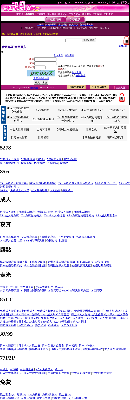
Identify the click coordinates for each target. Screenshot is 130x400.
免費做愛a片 (25, 325)
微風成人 (67, 190)
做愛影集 (26, 162)
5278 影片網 (54, 159)
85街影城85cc (117, 110)
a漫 (20, 240)
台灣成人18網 (63, 211)
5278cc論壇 (70, 159)
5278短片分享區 (9, 159)
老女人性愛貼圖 (19, 129)
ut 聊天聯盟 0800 (58, 290)
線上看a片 (65, 394)
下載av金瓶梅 (37, 261)
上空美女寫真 (66, 236)
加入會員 (58, 55)
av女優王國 (27, 286)
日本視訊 (71, 345)
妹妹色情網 (59, 398)
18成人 (4, 190)
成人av (59, 286)
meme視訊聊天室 (34, 240)
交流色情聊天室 (77, 398)
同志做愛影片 (8, 325)
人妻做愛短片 (69, 325)
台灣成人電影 (8, 211)
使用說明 (123, 46)
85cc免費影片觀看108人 (14, 183)
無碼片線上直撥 (38, 349)
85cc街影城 (42, 110)
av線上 (4, 286)
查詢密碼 (69, 55)
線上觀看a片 (7, 394)
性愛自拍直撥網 (91, 137)
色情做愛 (39, 162)
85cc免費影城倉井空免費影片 (75, 183)
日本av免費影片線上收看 (65, 349)
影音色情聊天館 (9, 398)
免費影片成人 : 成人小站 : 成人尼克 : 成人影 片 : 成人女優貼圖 (78, 318)
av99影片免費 (8, 240)
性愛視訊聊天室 (81, 265)
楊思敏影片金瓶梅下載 (13, 261)
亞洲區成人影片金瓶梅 (61, 261)
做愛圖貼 (52, 162)
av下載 (14, 286)
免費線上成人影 (19, 190)
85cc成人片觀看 (67, 110)
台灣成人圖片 (26, 211)
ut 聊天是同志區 (79, 290)
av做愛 (64, 162)
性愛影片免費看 (102, 265)
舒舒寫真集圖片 (9, 236)
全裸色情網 (28, 398)
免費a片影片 (49, 394)
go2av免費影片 (44, 286)
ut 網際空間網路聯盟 (33, 290)
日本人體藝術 (8, 345)
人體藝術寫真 (47, 236)
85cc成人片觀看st (106, 215)
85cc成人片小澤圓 (54, 215)
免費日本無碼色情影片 (13, 349)
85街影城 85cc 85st (43, 119)
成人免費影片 (39, 190)
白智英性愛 (43, 129)
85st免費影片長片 (31, 215)
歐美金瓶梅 (102, 261)
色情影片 (51, 240)
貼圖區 (63, 240)
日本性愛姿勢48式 (11, 265)
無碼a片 (21, 394)
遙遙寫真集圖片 (85, 236)
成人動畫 (55, 190)
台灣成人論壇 (81, 211)
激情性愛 (34, 88)
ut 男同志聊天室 (9, 290)
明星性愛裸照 (115, 137)
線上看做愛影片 (9, 162)
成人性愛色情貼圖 (35, 265)
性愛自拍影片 (19, 137)
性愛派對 (43, 137)
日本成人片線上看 (29, 345)
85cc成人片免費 (9, 215)
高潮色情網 (43, 398)
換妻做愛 (40, 325)
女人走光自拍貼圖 (115, 349)
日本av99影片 (87, 345)
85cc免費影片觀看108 (43, 183)
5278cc (41, 159)
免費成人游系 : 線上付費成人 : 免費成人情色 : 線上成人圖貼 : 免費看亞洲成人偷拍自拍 (52, 310)
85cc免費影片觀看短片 (80, 215)
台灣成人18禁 (45, 211)
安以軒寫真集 (29, 236)
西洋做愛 (53, 325)
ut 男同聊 (96, 290)
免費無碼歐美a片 (92, 349)
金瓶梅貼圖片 (85, 261)
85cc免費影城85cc (92, 110)
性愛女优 (91, 129)
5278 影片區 (28, 159)
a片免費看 (34, 394)
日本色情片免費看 (53, 345)
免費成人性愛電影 (67, 129)
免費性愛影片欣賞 (58, 265)
